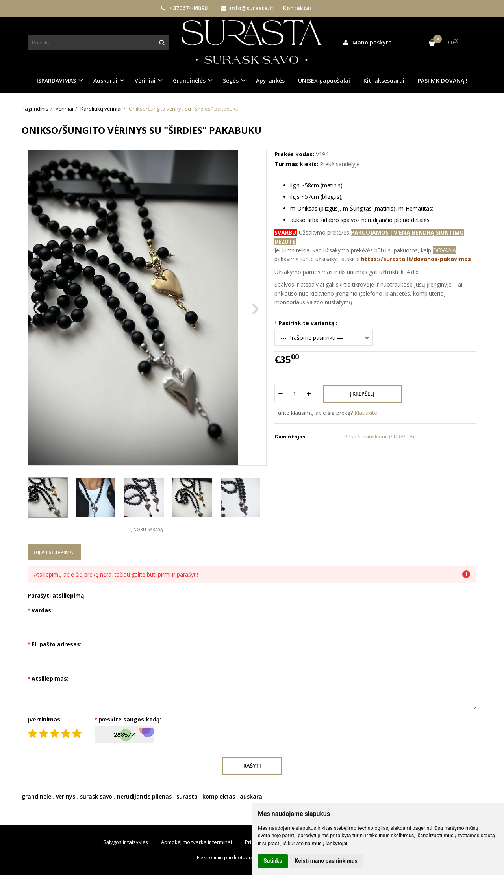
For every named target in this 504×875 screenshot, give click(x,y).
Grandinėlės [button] (189, 80)
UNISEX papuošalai (324, 80)
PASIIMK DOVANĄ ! (442, 80)
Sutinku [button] (272, 861)
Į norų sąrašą (147, 529)
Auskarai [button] (105, 80)
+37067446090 (184, 8)
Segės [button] (231, 80)
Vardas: (42, 610)
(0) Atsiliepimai (54, 552)
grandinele (36, 796)
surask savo (96, 796)
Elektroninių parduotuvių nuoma (233, 857)
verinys (65, 796)
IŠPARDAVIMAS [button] (56, 80)
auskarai (252, 796)
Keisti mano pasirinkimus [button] (326, 861)
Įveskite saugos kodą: (129, 719)
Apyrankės (270, 80)
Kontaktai (297, 8)
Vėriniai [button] (145, 80)
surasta (187, 796)
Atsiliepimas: (50, 678)
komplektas (218, 796)
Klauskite (365, 412)
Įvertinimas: (45, 719)
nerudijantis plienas (144, 796)
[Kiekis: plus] (309, 393)
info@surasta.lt (247, 8)
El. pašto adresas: (57, 644)
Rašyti (252, 765)
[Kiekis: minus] (280, 393)
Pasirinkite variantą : (307, 323)
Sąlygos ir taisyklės (125, 841)
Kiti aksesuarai (383, 80)
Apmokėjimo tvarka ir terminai (196, 841)
